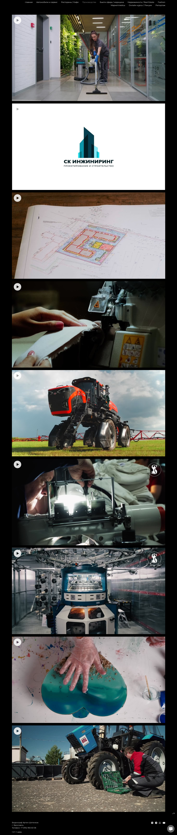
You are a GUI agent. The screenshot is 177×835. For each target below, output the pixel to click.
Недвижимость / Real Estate (141, 2)
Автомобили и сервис (46, 2)
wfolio (19, 832)
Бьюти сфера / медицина (112, 2)
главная (29, 2)
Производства (89, 2)
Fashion (161, 2)
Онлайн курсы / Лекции (140, 5)
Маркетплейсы (118, 5)
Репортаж (160, 5)
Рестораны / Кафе (70, 2)
